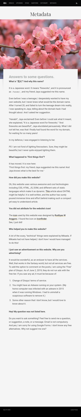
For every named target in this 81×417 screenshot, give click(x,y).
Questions (34, 3)
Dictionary (44, 3)
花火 (5, 3)
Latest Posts (74, 410)
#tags (27, 3)
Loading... (40, 368)
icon (15, 215)
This (48, 191)
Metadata (53, 3)
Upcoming (19, 3)
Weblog (11, 3)
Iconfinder (42, 219)
